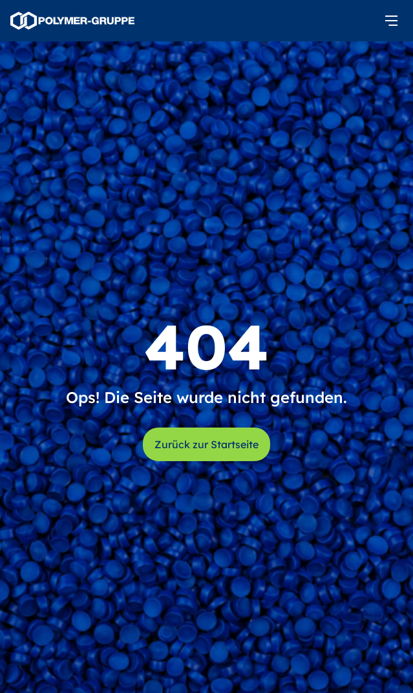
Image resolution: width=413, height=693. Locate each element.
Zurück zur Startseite (206, 444)
